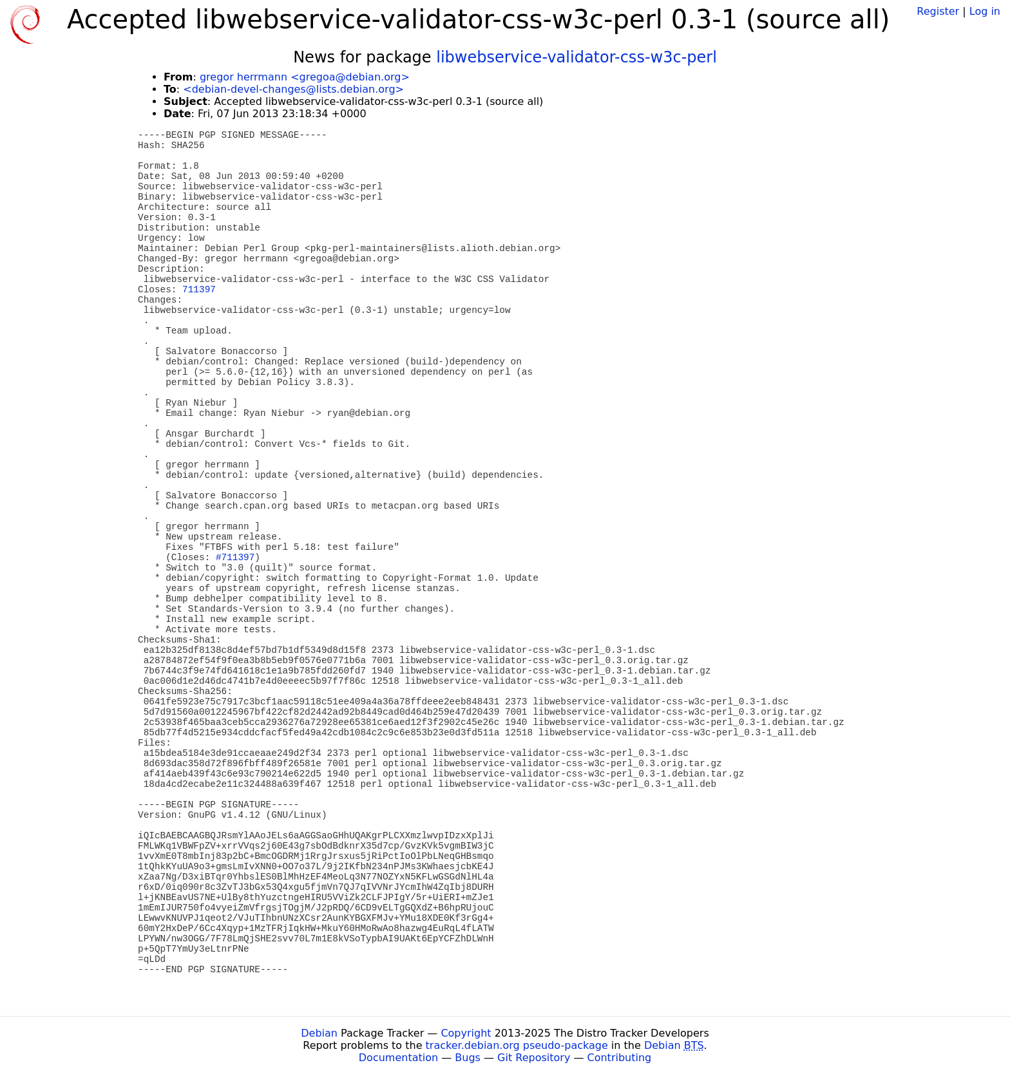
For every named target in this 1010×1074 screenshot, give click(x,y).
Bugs (468, 1057)
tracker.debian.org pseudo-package (517, 1045)
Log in (984, 11)
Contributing (619, 1057)
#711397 (235, 557)
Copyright (466, 1033)
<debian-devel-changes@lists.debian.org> (293, 89)
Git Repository (533, 1057)
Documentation (398, 1057)
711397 (199, 290)
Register (938, 11)
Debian (319, 1033)
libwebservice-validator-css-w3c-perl (576, 57)
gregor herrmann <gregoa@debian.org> (305, 77)
